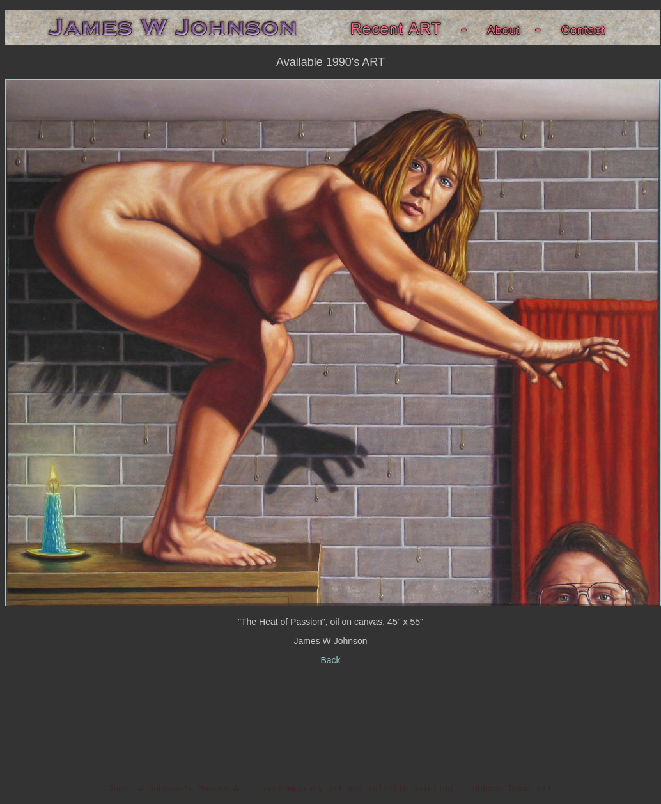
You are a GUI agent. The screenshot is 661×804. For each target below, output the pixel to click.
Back (330, 660)
